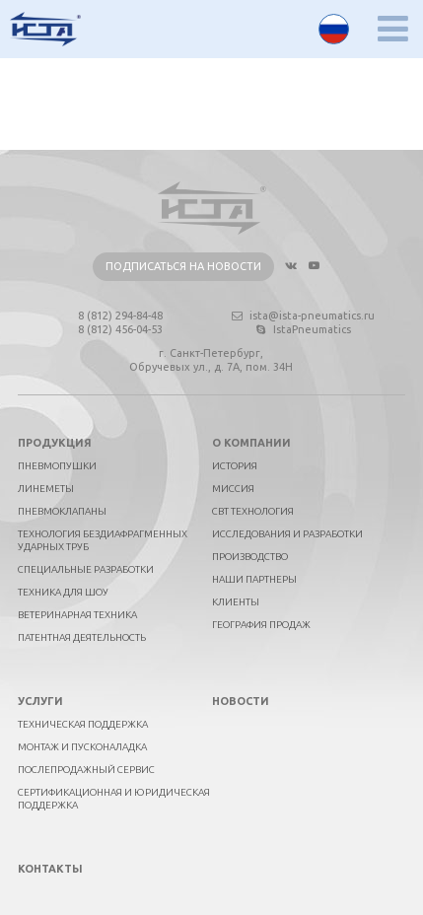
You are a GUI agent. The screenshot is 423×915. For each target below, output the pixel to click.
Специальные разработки (86, 569)
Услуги (40, 701)
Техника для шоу (63, 592)
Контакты (50, 869)
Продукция (55, 443)
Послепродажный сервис (86, 769)
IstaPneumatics (302, 329)
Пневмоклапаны (62, 511)
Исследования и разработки (287, 533)
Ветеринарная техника (77, 614)
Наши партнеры (254, 579)
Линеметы (46, 488)
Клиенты (235, 602)
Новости (240, 701)
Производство (250, 556)
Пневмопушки (57, 465)
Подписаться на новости (183, 266)
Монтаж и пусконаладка (82, 746)
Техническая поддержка (83, 724)
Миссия (233, 488)
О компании (251, 443)
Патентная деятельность (82, 637)
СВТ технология (253, 511)
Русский (334, 29)
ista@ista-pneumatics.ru (302, 315)
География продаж (261, 624)
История (234, 465)
